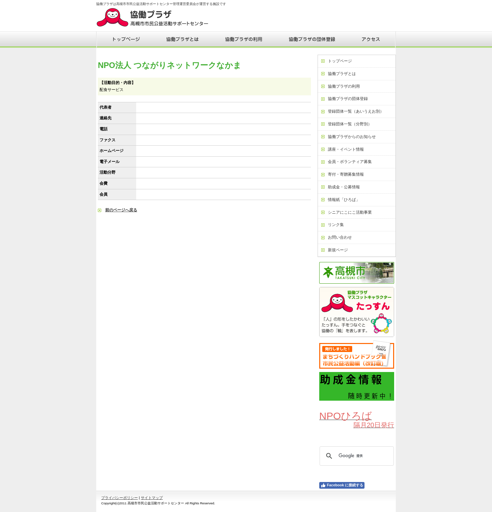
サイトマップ (152, 498)
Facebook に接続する (342, 485)
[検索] (356, 456)
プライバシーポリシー (119, 498)
